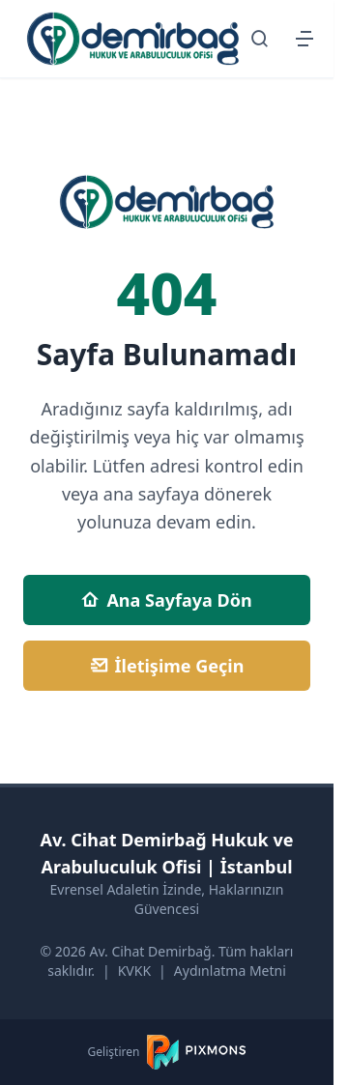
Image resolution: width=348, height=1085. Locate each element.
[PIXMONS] (196, 1052)
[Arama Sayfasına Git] (260, 38)
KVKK (134, 970)
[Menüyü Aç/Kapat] (304, 38)
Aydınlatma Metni (230, 970)
